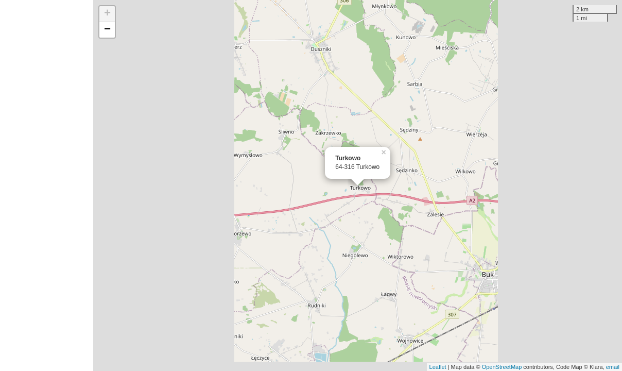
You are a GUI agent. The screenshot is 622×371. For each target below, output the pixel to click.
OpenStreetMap (502, 367)
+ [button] (107, 14)
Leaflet (437, 367)
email (612, 367)
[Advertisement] (46, 185)
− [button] (107, 30)
